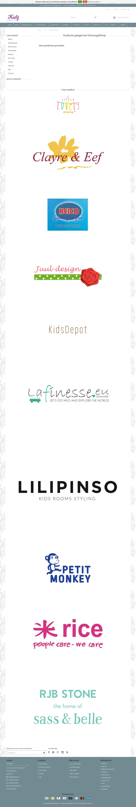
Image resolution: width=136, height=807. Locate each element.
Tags (45, 30)
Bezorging (104, 789)
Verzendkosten (106, 786)
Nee (85, 2)
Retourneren (105, 780)
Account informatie (75, 763)
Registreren (124, 9)
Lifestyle (97, 25)
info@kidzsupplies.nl (13, 777)
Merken (122, 25)
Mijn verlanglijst (74, 773)
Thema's (114, 25)
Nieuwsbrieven (74, 777)
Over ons (104, 766)
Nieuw (17, 25)
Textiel (87, 25)
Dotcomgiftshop (53, 30)
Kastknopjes (55, 25)
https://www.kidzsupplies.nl (13, 786)
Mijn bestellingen (75, 767)
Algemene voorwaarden (108, 769)
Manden (66, 25)
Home (10, 25)
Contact (108, 9)
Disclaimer (105, 772)
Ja (80, 2)
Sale (105, 25)
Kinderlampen (27, 25)
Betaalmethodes (106, 777)
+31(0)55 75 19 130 (12, 780)
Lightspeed (71, 803)
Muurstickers (41, 25)
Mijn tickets (73, 770)
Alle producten (43, 763)
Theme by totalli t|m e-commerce (84, 803)
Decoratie (77, 25)
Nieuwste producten (44, 767)
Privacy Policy (105, 774)
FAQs (103, 783)
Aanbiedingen (43, 770)
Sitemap (104, 763)
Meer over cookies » (94, 2)
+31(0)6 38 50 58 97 (12, 783)
